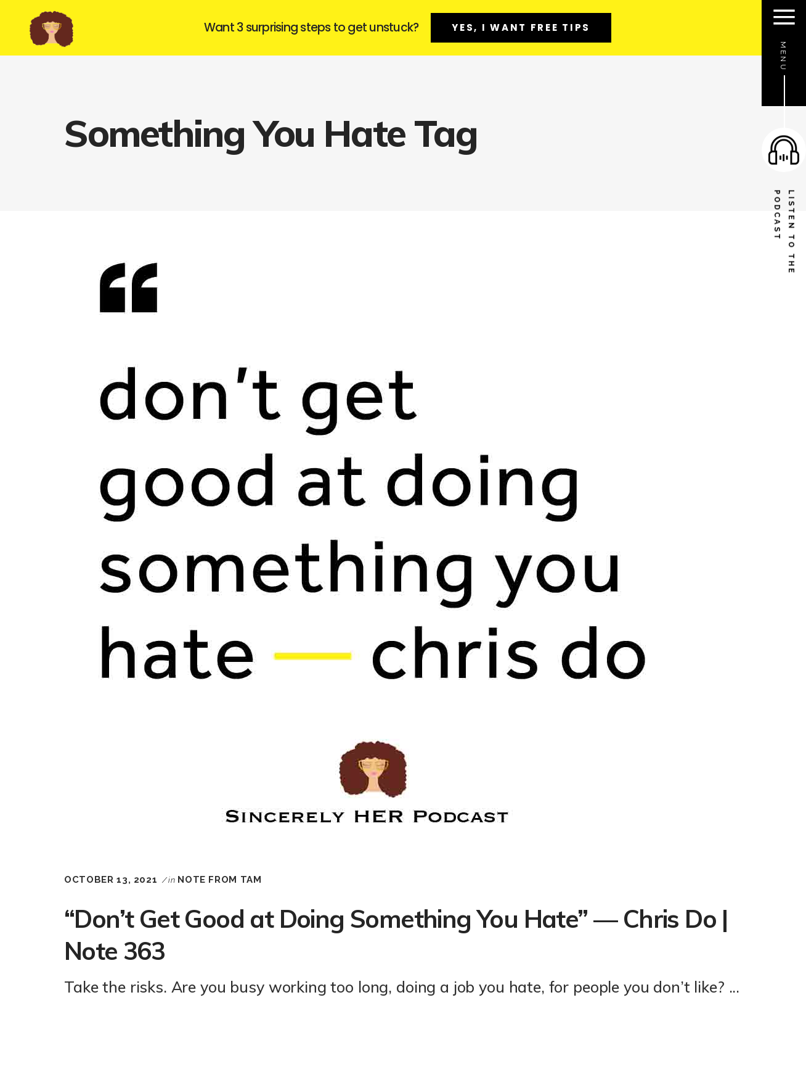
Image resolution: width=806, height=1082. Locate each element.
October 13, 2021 (110, 879)
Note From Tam (219, 879)
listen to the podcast (784, 233)
